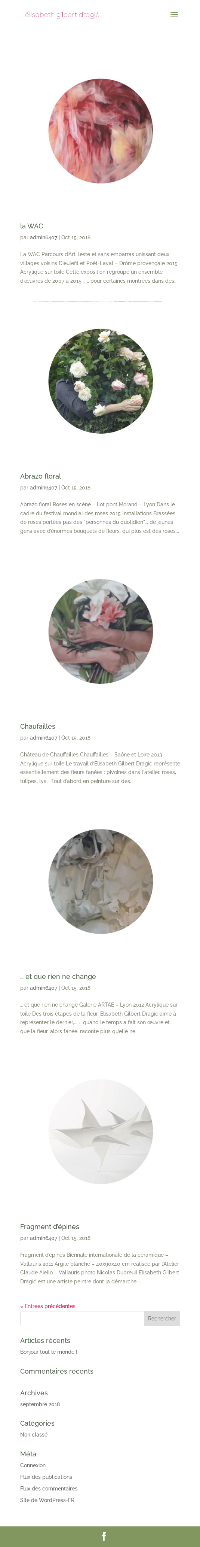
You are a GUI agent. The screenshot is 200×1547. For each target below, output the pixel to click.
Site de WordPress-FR (47, 1500)
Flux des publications (46, 1477)
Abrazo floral (40, 476)
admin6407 (43, 237)
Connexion (33, 1465)
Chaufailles (37, 726)
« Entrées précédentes (48, 1306)
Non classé (33, 1435)
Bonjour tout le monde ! (48, 1352)
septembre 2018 (40, 1404)
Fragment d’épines (49, 1227)
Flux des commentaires (48, 1489)
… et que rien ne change (58, 976)
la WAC (31, 226)
